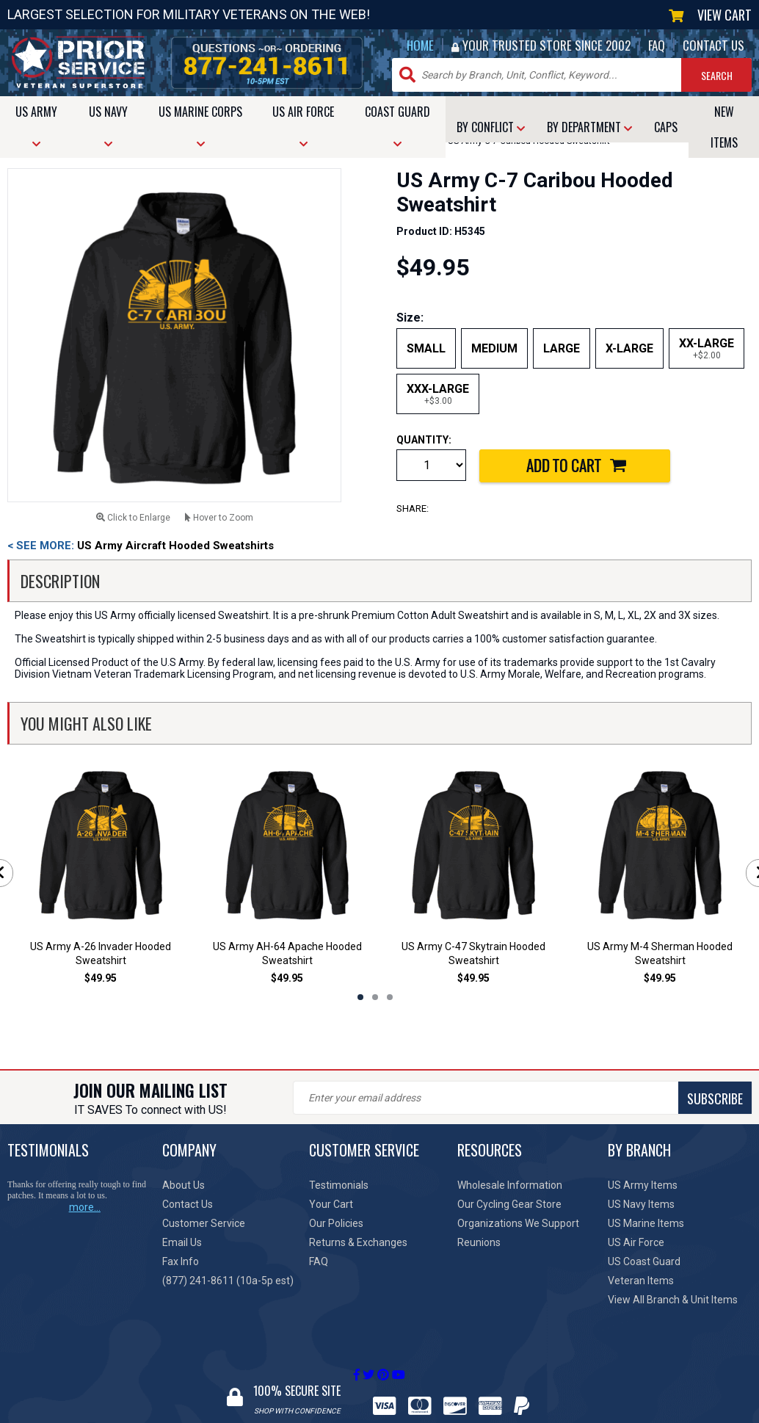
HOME (420, 45)
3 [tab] (390, 997)
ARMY (36, 126)
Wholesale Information (509, 1185)
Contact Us (187, 1204)
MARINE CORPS (200, 126)
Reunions (479, 1242)
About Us (183, 1185)
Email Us (182, 1242)
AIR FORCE (303, 126)
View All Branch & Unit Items (673, 1300)
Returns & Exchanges (358, 1242)
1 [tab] (360, 997)
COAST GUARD (397, 126)
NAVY (108, 126)
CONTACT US (713, 45)
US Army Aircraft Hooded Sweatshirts (140, 545)
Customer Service (203, 1223)
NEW (724, 127)
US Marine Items (646, 1223)
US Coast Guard (644, 1261)
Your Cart (331, 1204)
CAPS (666, 127)
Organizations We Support (518, 1223)
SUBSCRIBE (715, 1098)
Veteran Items (641, 1280)
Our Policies (336, 1223)
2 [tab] (375, 997)
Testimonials (338, 1185)
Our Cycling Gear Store (509, 1204)
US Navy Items (641, 1204)
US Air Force (636, 1242)
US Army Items (643, 1185)
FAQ (656, 45)
